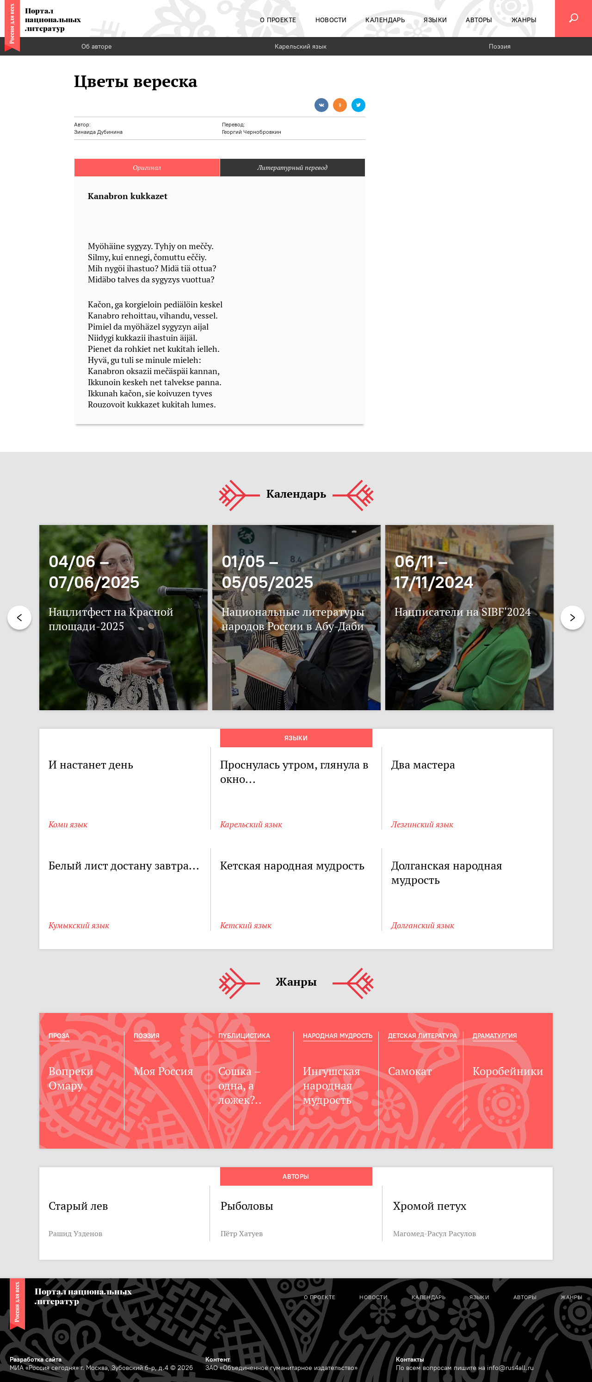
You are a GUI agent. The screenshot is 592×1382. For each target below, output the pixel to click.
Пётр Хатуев (242, 1233)
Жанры (296, 982)
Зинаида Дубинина (98, 131)
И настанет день (91, 764)
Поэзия (500, 46)
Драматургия (495, 1036)
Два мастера (423, 764)
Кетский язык (245, 925)
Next (573, 618)
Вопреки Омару (71, 1078)
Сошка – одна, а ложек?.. (240, 1085)
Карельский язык (301, 46)
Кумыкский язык (79, 925)
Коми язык (68, 824)
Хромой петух (429, 1206)
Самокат (410, 1071)
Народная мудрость (337, 1036)
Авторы (296, 1176)
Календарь (296, 494)
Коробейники (508, 1071)
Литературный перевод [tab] (292, 167)
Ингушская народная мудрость (331, 1085)
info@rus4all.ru (510, 1367)
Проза (59, 1036)
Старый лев (78, 1206)
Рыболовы (247, 1206)
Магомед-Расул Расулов (434, 1233)
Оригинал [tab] (147, 167)
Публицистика (244, 1036)
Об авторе (96, 46)
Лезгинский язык (422, 824)
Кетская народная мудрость (292, 865)
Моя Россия (163, 1071)
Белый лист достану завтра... (124, 865)
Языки (296, 738)
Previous (19, 618)
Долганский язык (422, 925)
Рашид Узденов (75, 1233)
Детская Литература (422, 1036)
